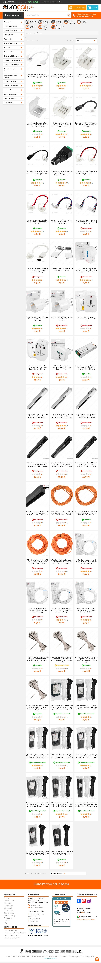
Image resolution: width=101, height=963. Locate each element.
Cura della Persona (10, 94)
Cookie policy (9, 913)
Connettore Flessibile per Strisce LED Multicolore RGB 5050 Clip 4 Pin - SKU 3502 (61, 221)
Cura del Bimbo (9, 102)
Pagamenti (8, 918)
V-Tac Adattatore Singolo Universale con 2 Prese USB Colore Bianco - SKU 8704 (37, 367)
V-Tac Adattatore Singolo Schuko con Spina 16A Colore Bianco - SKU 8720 (61, 319)
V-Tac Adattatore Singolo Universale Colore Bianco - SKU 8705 (86, 319)
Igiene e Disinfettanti (10, 30)
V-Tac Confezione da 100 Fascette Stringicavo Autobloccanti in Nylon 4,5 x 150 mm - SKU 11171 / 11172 (37, 804)
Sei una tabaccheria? (11, 938)
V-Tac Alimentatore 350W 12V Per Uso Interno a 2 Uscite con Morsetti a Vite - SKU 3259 (86, 367)
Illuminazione (8, 35)
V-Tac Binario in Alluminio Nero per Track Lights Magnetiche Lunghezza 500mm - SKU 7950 (37, 513)
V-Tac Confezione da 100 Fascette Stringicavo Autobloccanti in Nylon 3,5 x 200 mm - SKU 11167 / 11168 (86, 756)
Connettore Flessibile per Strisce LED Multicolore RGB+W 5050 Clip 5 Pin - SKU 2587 (86, 221)
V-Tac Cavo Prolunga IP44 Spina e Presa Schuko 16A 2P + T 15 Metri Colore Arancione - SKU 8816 (62, 513)
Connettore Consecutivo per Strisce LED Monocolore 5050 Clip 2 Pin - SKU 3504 (86, 76)
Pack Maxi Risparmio (10, 26)
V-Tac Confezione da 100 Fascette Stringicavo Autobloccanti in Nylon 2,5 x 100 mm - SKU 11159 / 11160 (62, 707)
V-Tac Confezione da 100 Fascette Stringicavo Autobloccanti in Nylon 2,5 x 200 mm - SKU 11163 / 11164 (37, 756)
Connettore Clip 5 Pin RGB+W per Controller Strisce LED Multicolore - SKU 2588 (37, 76)
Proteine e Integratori (11, 85)
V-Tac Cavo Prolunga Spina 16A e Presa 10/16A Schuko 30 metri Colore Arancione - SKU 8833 (62, 561)
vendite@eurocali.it (50, 958)
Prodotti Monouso (9, 90)
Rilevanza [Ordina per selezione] (86, 40)
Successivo (61, 873)
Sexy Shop (7, 47)
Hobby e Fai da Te (10, 81)
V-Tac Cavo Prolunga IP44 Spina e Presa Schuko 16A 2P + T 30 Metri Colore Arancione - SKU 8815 (86, 513)
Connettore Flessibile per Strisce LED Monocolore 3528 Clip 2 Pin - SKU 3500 (86, 173)
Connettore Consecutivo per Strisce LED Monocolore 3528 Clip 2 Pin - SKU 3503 (62, 76)
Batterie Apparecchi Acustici (10, 76)
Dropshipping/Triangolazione (14, 933)
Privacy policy (9, 911)
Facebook (79, 901)
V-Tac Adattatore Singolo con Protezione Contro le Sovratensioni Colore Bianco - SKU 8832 (86, 270)
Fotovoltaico (8, 39)
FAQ (5, 923)
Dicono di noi (8, 906)
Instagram (89, 901)
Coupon (7, 920)
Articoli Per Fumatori (10, 43)
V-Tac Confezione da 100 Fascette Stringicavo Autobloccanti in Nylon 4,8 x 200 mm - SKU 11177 (37, 853)
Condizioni (8, 908)
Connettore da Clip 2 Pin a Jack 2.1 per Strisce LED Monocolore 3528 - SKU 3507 (86, 124)
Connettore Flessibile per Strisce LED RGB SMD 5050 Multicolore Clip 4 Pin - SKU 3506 (37, 270)
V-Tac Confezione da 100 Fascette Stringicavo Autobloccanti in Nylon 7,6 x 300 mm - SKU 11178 (62, 853)
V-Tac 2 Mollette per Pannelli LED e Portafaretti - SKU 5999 (62, 269)
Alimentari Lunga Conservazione (9, 70)
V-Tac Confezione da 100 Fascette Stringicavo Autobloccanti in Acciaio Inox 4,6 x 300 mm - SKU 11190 (86, 659)
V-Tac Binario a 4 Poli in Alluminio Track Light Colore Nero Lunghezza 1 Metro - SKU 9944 (37, 464)
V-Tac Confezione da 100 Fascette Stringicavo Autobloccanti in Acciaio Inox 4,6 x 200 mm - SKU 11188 (37, 659)
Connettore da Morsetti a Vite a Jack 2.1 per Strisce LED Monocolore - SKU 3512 (62, 173)
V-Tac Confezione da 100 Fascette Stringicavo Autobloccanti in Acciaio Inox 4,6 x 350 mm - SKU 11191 (37, 708)
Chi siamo (7, 898)
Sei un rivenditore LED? (12, 935)
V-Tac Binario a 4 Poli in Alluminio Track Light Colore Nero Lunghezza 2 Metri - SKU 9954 (86, 464)
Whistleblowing (9, 916)
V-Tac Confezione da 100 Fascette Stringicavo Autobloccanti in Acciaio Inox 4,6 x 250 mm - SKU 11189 (62, 659)
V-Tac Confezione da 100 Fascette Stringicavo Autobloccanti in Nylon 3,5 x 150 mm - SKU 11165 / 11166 (62, 756)
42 (55, 873)
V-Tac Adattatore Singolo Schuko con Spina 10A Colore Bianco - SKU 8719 (37, 319)
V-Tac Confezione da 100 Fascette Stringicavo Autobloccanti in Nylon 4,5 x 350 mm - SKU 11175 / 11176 (86, 804)
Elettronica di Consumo (11, 56)
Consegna (7, 903)
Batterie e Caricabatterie (12, 60)
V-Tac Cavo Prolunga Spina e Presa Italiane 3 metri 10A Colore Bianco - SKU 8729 (86, 561)
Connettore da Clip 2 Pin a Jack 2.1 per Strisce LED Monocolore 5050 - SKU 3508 (37, 173)
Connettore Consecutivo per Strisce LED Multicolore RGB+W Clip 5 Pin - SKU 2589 (37, 124)
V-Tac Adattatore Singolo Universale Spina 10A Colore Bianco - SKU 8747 (62, 367)
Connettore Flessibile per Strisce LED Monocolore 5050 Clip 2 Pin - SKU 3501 (37, 221)
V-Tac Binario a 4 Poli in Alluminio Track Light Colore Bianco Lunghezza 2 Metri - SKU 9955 (86, 416)
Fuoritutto (7, 22)
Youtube (84, 901)
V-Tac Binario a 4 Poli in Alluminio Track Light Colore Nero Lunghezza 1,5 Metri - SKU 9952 (62, 464)
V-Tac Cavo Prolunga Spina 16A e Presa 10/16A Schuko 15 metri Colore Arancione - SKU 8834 (37, 561)
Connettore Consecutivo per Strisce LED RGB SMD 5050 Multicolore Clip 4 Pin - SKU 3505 (62, 124)
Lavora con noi (9, 901)
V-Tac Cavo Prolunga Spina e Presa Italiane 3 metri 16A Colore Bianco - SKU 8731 (37, 610)
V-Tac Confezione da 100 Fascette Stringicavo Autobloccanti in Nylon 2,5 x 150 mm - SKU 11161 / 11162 (86, 707)
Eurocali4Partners (10, 930)
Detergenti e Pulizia (10, 98)
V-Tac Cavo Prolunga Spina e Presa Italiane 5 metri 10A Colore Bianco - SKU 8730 (61, 610)
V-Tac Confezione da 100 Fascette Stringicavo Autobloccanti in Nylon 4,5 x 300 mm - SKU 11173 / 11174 (62, 804)
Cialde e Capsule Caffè (11, 64)
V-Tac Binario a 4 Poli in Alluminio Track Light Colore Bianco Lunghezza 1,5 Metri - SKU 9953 (62, 416)
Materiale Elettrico (10, 52)
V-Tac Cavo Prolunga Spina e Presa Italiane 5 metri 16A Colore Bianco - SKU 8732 (86, 610)
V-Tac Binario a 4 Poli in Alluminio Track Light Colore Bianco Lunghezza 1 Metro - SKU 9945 (37, 416)
